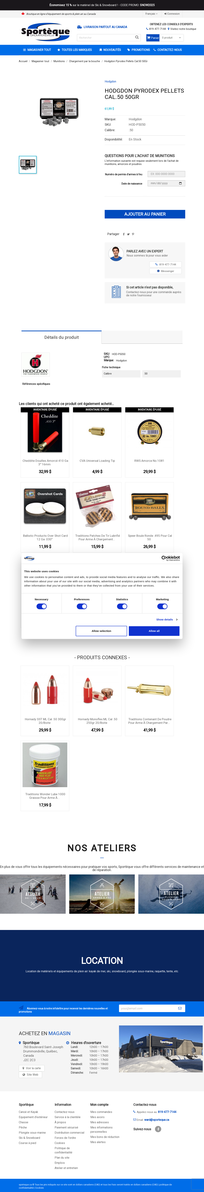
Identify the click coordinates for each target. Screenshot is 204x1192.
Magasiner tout (39, 50)
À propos (60, 1122)
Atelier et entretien (66, 1168)
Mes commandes (101, 1112)
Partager (124, 235)
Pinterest (133, 235)
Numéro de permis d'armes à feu (123, 174)
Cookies (60, 1143)
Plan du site (62, 1157)
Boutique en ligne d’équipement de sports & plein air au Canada (61, 13)
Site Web (32, 1074)
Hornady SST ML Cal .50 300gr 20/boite (45, 721)
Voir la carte (33, 1068)
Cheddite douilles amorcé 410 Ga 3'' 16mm (45, 462)
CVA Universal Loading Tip (97, 460)
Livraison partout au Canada (105, 27)
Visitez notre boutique (183, 29)
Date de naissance (132, 183)
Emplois (60, 1163)
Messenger (165, 271)
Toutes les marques (76, 50)
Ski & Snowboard (29, 1138)
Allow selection (101, 630)
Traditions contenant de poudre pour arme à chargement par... (149, 721)
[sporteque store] (161, 1048)
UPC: (107, 357)
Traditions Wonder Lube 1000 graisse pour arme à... (45, 795)
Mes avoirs (97, 1117)
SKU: (107, 354)
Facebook (158, 1129)
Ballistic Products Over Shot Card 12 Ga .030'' (45, 537)
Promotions (140, 50)
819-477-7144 (157, 29)
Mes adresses (99, 1122)
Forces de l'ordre (65, 1138)
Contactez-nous (64, 1112)
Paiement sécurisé (66, 1127)
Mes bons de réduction (104, 1137)
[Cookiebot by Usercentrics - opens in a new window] (164, 558)
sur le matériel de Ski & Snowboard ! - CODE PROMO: (102, 5)
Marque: (109, 360)
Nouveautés (112, 50)
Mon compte (99, 1105)
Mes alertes (98, 1142)
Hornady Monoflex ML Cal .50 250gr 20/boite (97, 721)
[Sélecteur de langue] (151, 14)
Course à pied (27, 1143)
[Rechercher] (109, 37)
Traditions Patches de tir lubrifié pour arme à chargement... (97, 537)
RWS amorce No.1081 (149, 460)
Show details (164, 619)
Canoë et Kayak (28, 1112)
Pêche (23, 1127)
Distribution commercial (69, 1132)
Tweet (128, 235)
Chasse (23, 1122)
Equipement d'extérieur (33, 1117)
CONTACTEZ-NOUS (169, 50)
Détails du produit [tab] (61, 337)
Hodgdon (110, 81)
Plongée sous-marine (32, 1132)
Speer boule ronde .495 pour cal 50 (150, 537)
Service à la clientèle (68, 1117)
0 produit (172, 37)
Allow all (154, 630)
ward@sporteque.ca (156, 1119)
